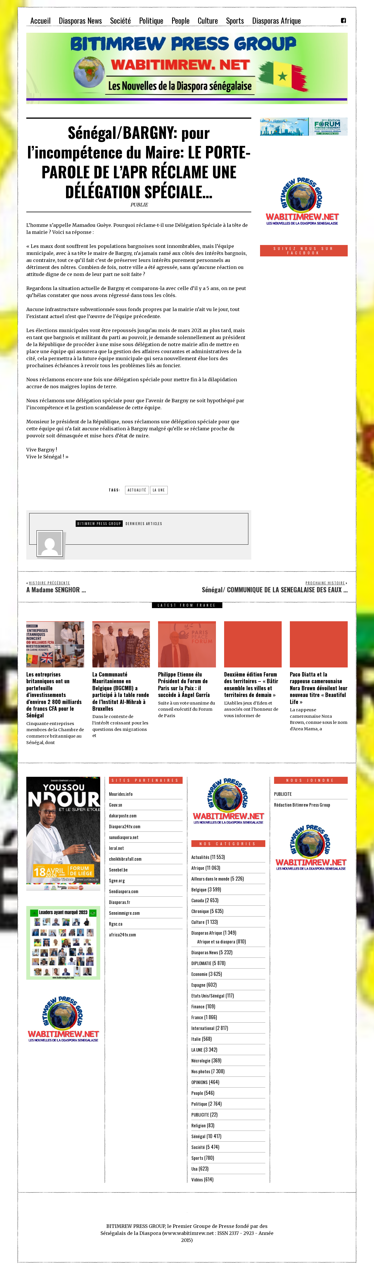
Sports (197, 1157)
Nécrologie (201, 1060)
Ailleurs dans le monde (211, 878)
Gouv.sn (115, 804)
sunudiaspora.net (124, 837)
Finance (198, 1006)
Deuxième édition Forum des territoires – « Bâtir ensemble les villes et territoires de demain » (251, 684)
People (197, 1092)
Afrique (198, 867)
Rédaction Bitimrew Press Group (303, 804)
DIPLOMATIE (201, 963)
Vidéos (197, 1179)
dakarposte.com (123, 815)
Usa (194, 1168)
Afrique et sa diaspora (217, 941)
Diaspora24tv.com (125, 826)
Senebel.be (118, 869)
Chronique (200, 910)
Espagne (198, 984)
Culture (198, 921)
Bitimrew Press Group (99, 523)
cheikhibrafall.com (126, 858)
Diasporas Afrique (207, 932)
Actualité (137, 490)
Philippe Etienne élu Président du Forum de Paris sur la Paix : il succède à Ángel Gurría (184, 684)
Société (198, 1146)
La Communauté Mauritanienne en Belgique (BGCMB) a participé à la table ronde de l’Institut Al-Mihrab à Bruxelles (120, 691)
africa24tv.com (123, 934)
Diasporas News (205, 952)
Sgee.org (117, 880)
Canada (197, 900)
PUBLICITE (200, 1114)
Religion (198, 1125)
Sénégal (198, 1136)
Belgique (199, 889)
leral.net (116, 847)
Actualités (200, 856)
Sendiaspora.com (124, 891)
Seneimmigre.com (125, 912)
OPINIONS (200, 1082)
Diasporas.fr (120, 901)
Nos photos (201, 1071)
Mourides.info (121, 793)
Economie (199, 973)
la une (159, 490)
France (197, 1017)
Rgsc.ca (116, 923)
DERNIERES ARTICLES (144, 523)
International (202, 1027)
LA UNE (197, 1049)
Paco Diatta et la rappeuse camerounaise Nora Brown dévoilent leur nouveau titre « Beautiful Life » (318, 687)
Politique (199, 1103)
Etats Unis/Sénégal (208, 995)
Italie (196, 1038)
